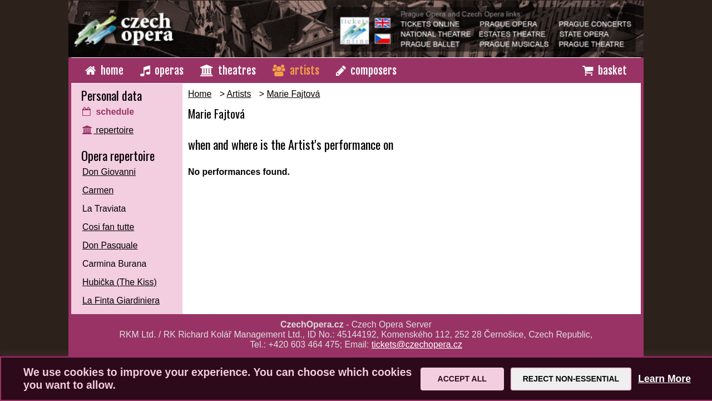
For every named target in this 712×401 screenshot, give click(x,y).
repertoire (108, 130)
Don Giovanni (109, 172)
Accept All (462, 378)
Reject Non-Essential (571, 378)
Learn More (664, 378)
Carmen (97, 190)
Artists (238, 94)
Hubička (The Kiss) (119, 282)
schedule (108, 111)
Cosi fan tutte (108, 227)
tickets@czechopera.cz (417, 344)
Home (199, 94)
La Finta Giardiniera (121, 300)
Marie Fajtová (293, 94)
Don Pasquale (109, 245)
